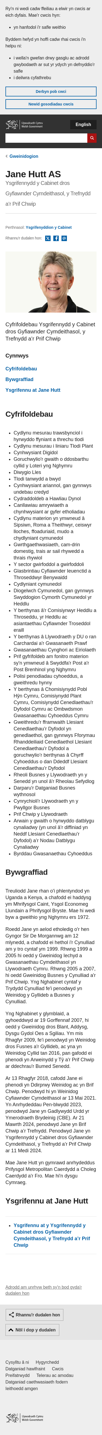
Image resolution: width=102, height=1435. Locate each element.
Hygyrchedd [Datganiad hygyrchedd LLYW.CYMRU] (47, 1362)
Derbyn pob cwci (51, 91)
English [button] (83, 124)
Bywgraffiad (19, 379)
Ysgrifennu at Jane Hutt (32, 390)
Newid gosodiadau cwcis (51, 104)
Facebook (56, 239)
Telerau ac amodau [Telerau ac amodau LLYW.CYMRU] (54, 1375)
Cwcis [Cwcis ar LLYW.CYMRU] (58, 1369)
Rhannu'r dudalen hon (38, 1315)
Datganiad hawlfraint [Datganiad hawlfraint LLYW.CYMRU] (25, 1369)
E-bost (64, 239)
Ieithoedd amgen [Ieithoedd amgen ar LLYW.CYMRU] (21, 1388)
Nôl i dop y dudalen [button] (36, 1330)
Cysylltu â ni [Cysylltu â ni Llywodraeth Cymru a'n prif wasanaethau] (17, 1362)
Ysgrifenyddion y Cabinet (49, 227)
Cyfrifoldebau (21, 368)
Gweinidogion (24, 156)
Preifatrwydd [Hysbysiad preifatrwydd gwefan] (17, 1375)
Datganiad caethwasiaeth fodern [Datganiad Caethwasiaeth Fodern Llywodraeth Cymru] (36, 1382)
